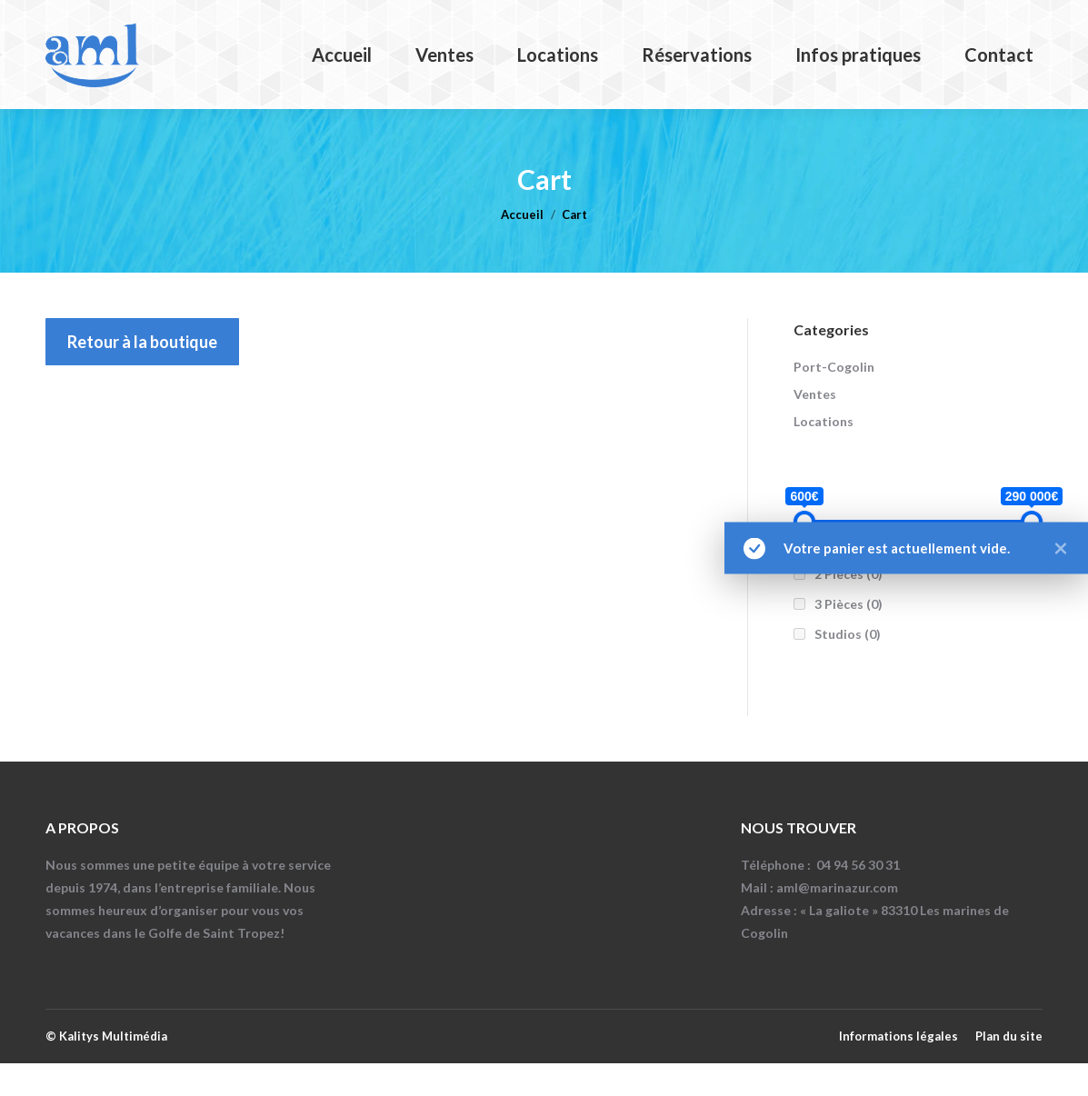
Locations (823, 454)
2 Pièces (848, 606)
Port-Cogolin (834, 399)
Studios (847, 666)
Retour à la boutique (142, 374)
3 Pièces (848, 636)
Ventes (815, 426)
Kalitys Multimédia (113, 1068)
